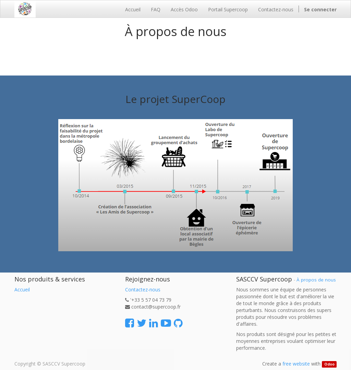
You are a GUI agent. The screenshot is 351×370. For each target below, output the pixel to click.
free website (296, 363)
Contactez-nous (142, 289)
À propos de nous (316, 280)
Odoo (329, 364)
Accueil (22, 289)
